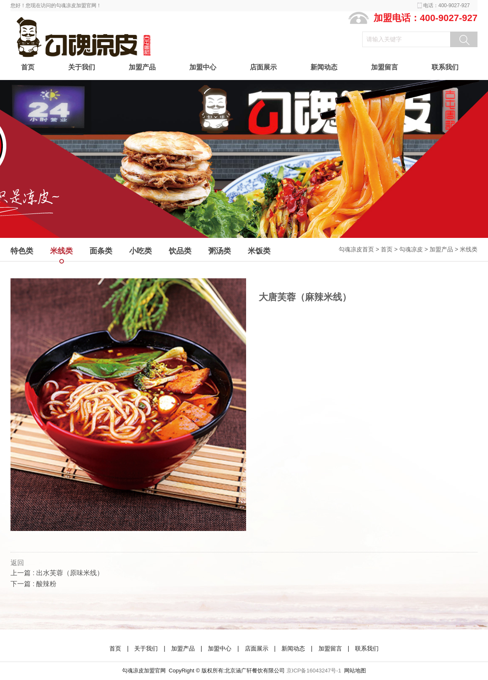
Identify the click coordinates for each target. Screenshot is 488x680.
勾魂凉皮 (411, 249)
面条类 (101, 251)
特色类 (22, 251)
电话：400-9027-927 (446, 5)
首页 (27, 67)
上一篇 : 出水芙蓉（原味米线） (57, 572)
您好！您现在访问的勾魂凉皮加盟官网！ (56, 5)
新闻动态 (323, 67)
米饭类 (259, 251)
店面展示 (263, 67)
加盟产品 (142, 67)
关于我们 (81, 67)
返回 (17, 562)
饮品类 (180, 251)
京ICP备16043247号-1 (313, 670)
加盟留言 (384, 67)
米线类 (468, 249)
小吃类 (140, 251)
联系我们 (445, 67)
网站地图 (355, 670)
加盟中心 (202, 67)
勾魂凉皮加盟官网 (144, 670)
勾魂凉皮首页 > (360, 249)
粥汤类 (219, 251)
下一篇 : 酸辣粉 (33, 583)
